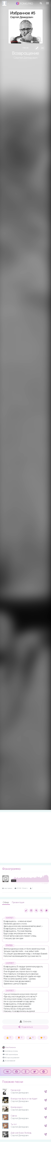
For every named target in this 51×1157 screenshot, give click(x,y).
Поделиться (25, 1027)
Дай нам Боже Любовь (21, 1133)
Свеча (14, 1116)
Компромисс (16, 1107)
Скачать (25, 1021)
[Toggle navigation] (47, 3)
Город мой (15, 1090)
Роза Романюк (9, 1047)
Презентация (18, 902)
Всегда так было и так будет (24, 1099)
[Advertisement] (25, 837)
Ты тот (14, 1124)
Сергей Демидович (26, 57)
